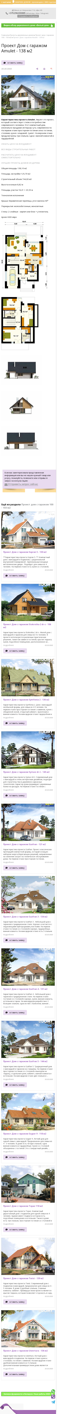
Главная (4, 35)
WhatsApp (30, 13)
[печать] (44, 68)
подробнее (8, 570)
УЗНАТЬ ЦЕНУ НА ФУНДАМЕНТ (16, 144)
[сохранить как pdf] (51, 68)
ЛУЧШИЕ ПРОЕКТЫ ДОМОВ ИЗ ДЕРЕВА (20, 163)
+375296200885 (15, 13)
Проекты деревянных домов (22, 35)
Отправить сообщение (28, 16)
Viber (37, 13)
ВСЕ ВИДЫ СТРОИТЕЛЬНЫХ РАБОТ (18, 149)
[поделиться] (37, 68)
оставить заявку (15, 62)
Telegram (44, 13)
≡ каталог (6, 2)
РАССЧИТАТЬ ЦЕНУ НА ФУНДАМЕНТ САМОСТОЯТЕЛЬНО (18, 156)
